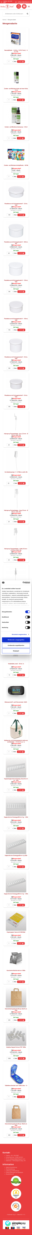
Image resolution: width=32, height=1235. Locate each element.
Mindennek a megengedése (16, 639)
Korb (21, 61)
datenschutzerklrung (11, 1167)
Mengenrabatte (12, 19)
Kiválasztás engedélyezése (16, 645)
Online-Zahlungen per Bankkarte (14, 1172)
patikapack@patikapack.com (25, 2)
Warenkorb (24, 6)
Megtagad (16, 651)
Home (4, 19)
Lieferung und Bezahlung (12, 1170)
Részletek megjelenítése (19, 634)
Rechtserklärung (10, 1169)
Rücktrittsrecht (10, 1174)
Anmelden (18, 6)
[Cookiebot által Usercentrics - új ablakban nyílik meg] (23, 583)
